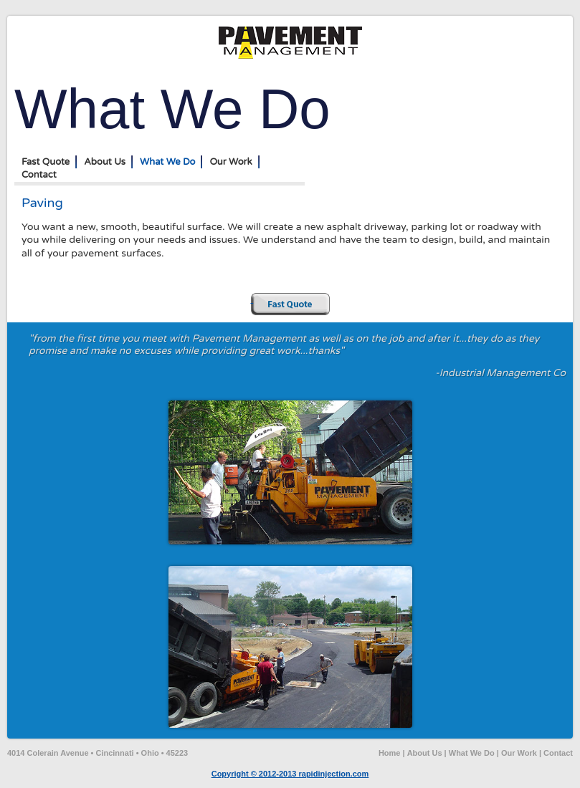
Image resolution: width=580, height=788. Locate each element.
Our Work (230, 162)
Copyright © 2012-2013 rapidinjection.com (290, 773)
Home (390, 753)
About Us (104, 162)
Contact (39, 175)
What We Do (167, 162)
